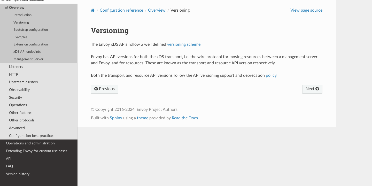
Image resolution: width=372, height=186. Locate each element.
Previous (104, 89)
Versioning (21, 22)
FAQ (9, 166)
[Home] (93, 10)
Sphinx (116, 118)
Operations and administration (30, 143)
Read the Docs (185, 118)
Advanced (17, 128)
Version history (17, 174)
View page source (306, 10)
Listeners (16, 67)
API (8, 159)
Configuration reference (121, 10)
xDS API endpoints (27, 51)
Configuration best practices (31, 136)
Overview (14, 7)
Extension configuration (30, 44)
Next (312, 89)
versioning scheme (183, 44)
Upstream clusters (23, 82)
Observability (19, 90)
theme (142, 118)
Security (15, 97)
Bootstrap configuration (30, 30)
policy (271, 75)
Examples (20, 37)
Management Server (28, 59)
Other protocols (21, 120)
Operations (18, 105)
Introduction (22, 15)
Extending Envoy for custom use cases (36, 151)
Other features (20, 113)
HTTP (13, 74)
